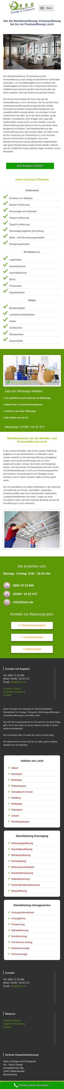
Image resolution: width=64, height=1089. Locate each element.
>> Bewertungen (32, 649)
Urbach (15, 815)
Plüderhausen (18, 786)
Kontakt (7, 695)
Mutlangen (16, 804)
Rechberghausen (20, 821)
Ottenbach (16, 809)
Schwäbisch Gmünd (21, 792)
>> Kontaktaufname (32, 637)
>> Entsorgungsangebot (32, 625)
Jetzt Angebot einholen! (30, 166)
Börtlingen (16, 780)
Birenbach (16, 774)
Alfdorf (14, 768)
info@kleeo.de (18, 682)
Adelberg (16, 798)
